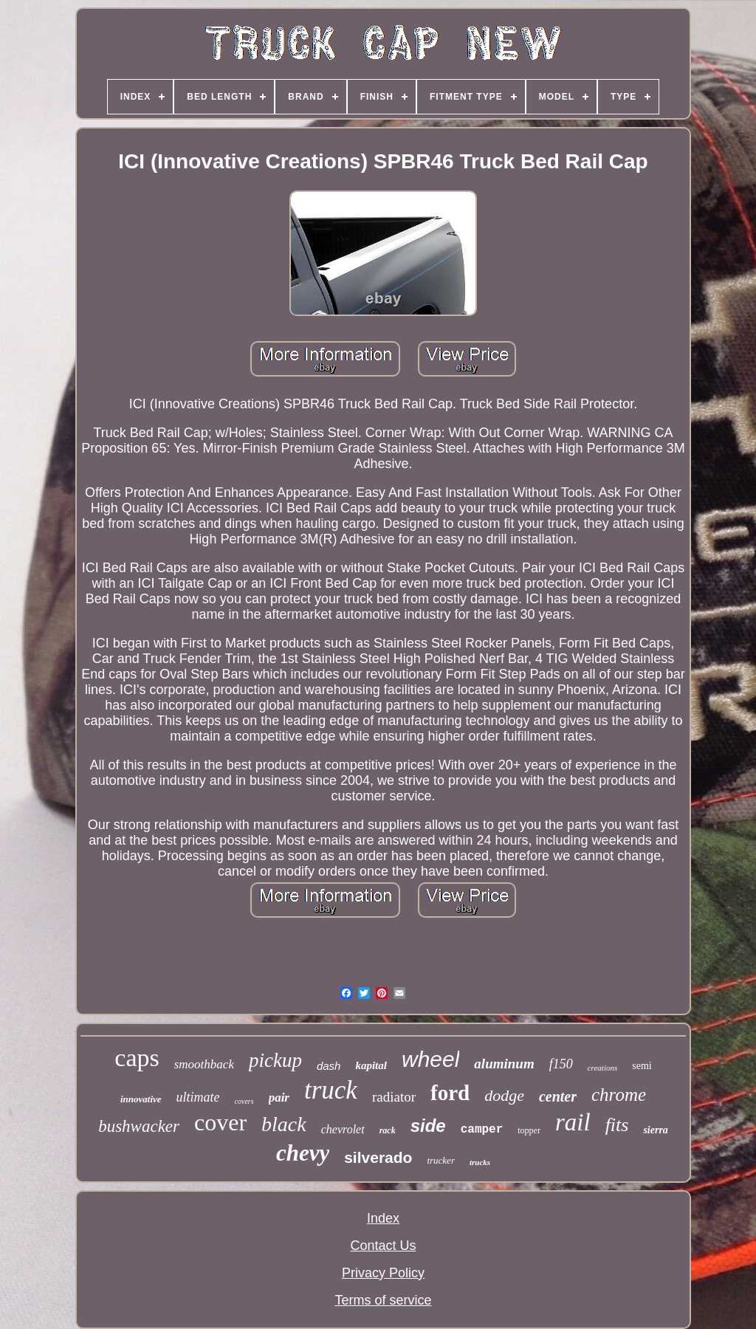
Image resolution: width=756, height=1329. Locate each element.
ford (450, 1093)
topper (529, 1130)
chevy (302, 1153)
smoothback (204, 1064)
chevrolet (343, 1129)
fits (617, 1125)
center (558, 1096)
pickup (275, 1060)
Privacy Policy (383, 1273)
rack (387, 1130)
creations (603, 1067)
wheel (430, 1059)
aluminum (504, 1063)
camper (482, 1129)
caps (136, 1057)
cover (220, 1122)
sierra (655, 1130)
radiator (394, 1097)
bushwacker (138, 1126)
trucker (441, 1160)
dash (329, 1066)
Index (383, 1218)
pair (279, 1098)
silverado (378, 1157)
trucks (480, 1162)
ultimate (198, 1097)
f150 (561, 1064)
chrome (618, 1095)
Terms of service (382, 1300)
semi (641, 1065)
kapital (371, 1065)
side (428, 1126)
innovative (141, 1099)
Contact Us (383, 1245)
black (283, 1124)
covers (244, 1101)
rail (573, 1122)
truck (330, 1090)
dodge (504, 1095)
